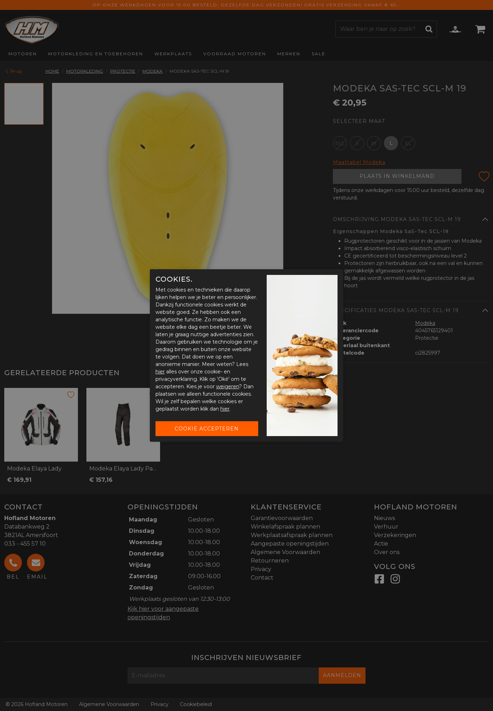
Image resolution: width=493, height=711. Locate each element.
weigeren (227, 386)
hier (160, 371)
